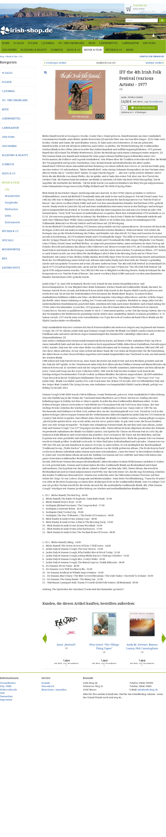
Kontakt (46, 683)
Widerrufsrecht (8, 689)
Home (6, 43)
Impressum (6, 699)
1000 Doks (149, 43)
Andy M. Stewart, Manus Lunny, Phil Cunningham (142, 646)
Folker (33, 43)
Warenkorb (48, 686)
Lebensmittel (108, 43)
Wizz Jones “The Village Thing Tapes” (104, 646)
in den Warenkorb (143, 107)
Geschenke (9, 49)
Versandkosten (156, 102)
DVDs (8, 215)
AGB (2, 693)
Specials (7, 240)
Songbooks (11, 202)
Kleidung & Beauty (34, 49)
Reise (92, 43)
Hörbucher (11, 209)
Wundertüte (12, 196)
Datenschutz (11, 267)
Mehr (129, 49)
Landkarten (130, 43)
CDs (7, 189)
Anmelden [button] (159, 35)
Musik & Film (93, 49)
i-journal (48, 43)
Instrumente (12, 222)
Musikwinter (11, 249)
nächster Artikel (154, 62)
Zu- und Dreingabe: (71, 43)
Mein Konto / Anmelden (54, 689)
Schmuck (57, 49)
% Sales (18, 43)
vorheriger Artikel (56, 62)
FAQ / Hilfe (6, 686)
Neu (4, 258)
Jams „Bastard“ (66, 644)
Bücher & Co (113, 49)
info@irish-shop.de (147, 689)
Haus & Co (73, 49)
